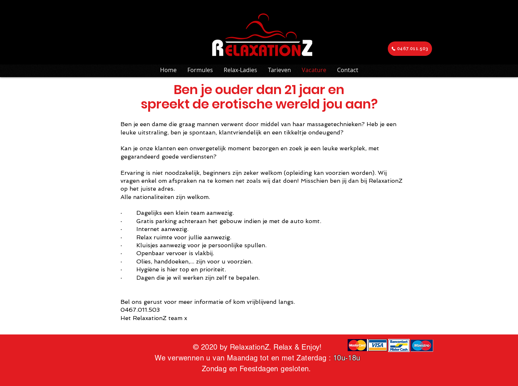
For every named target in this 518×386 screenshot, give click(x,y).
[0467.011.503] (410, 48)
